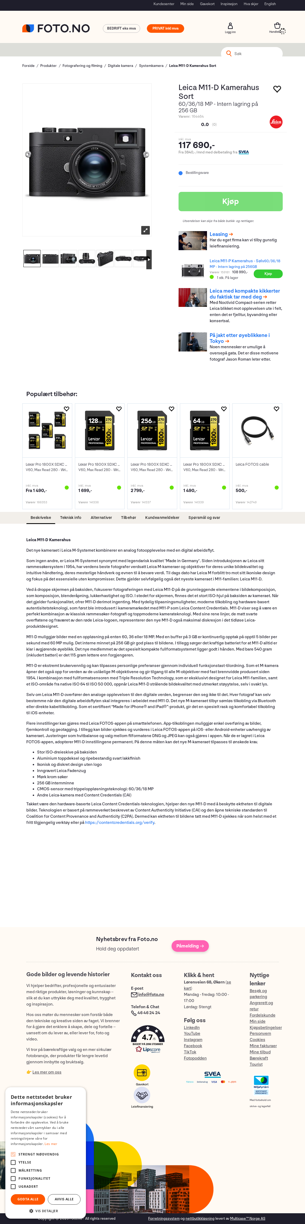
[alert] (45, 1153)
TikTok (190, 1052)
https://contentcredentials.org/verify (119, 822)
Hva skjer (251, 4)
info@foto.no (151, 994)
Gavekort (207, 4)
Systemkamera (151, 65)
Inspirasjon (229, 4)
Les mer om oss (46, 1072)
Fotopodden (195, 1058)
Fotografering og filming (82, 65)
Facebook (193, 1046)
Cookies (257, 1039)
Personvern (260, 1033)
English (270, 4)
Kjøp (230, 201)
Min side (187, 4)
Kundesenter (164, 4)
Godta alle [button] (28, 1199)
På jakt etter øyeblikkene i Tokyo (240, 338)
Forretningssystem (164, 1218)
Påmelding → (190, 946)
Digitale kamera (120, 65)
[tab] (40, 518)
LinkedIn (192, 1027)
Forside (28, 65)
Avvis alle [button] (64, 1199)
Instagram (193, 1039)
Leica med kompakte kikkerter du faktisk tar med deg (245, 294)
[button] (152, 1040)
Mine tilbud (260, 1052)
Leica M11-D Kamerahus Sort (192, 65)
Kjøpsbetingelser (266, 1027)
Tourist (256, 1064)
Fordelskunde (262, 1015)
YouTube (192, 1033)
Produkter (48, 65)
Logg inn (230, 25)
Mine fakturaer (263, 1046)
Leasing (219, 234)
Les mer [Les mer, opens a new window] (51, 1144)
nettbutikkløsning (200, 1218)
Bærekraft (259, 1058)
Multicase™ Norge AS (247, 1218)
